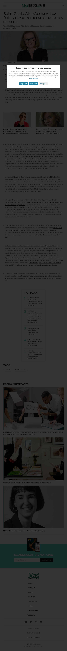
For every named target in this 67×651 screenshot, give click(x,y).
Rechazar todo (33, 84)
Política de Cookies (33, 78)
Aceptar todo (23, 84)
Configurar (43, 84)
